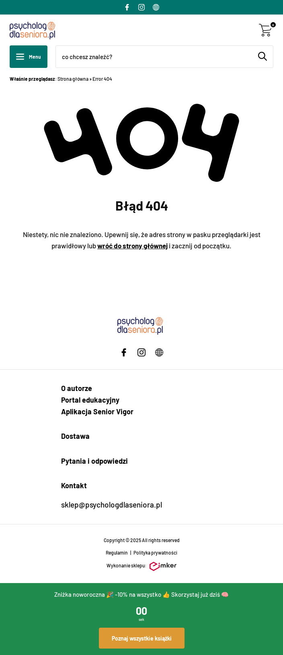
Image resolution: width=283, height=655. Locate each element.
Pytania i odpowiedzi (94, 460)
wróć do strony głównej (132, 246)
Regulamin (117, 552)
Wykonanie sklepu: (141, 566)
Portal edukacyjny (90, 399)
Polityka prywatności (155, 552)
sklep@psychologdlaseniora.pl (111, 504)
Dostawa (75, 436)
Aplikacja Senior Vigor (97, 411)
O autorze (76, 388)
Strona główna (72, 79)
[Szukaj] (262, 56)
